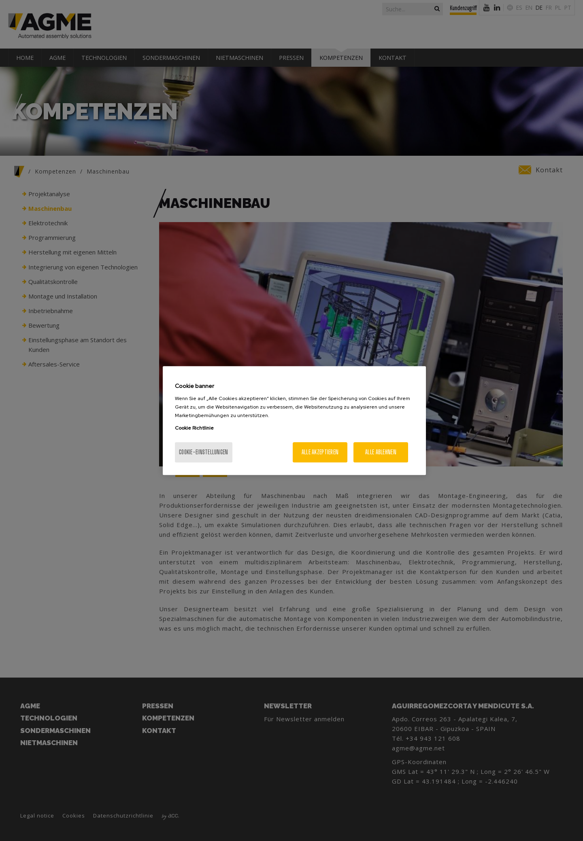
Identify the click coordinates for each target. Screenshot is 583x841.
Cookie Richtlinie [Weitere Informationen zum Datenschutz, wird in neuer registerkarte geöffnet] (194, 428)
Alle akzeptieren (320, 452)
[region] (294, 420)
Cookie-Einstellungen (203, 452)
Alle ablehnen (380, 452)
